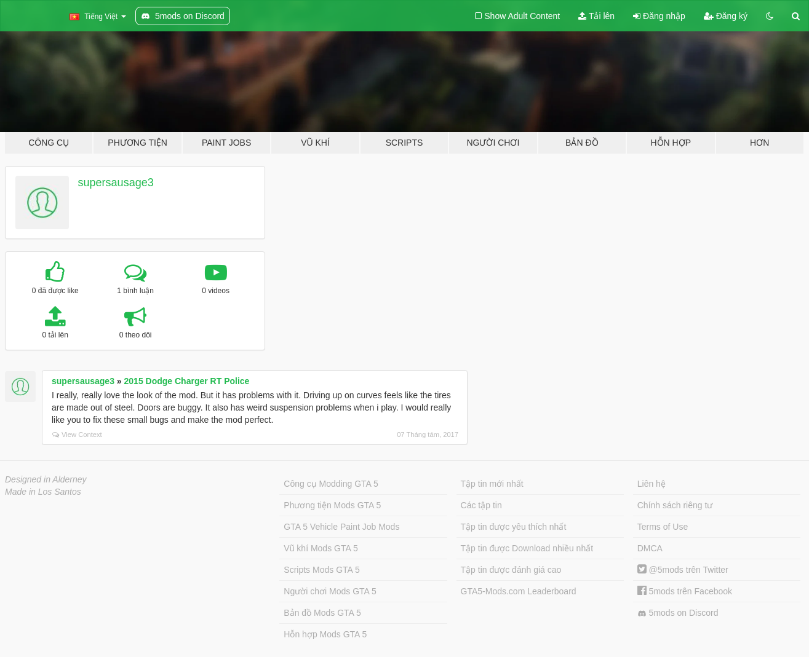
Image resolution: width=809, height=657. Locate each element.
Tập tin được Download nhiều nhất (527, 548)
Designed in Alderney (46, 479)
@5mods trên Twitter (682, 569)
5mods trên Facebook (684, 591)
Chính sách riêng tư (675, 505)
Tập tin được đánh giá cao (511, 570)
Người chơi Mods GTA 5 (330, 591)
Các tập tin (481, 505)
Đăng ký (725, 16)
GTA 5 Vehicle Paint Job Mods (341, 527)
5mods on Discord (678, 613)
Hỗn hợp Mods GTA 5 (325, 634)
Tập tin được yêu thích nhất (514, 527)
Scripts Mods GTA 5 (321, 570)
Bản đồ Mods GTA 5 (322, 613)
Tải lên (596, 16)
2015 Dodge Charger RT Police (187, 381)
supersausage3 (116, 182)
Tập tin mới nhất (492, 484)
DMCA (650, 548)
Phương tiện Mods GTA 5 (332, 505)
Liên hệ (651, 484)
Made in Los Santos (43, 492)
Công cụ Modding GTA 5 (331, 484)
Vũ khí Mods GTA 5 (320, 548)
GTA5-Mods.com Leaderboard (518, 591)
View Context (77, 434)
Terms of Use (662, 527)
